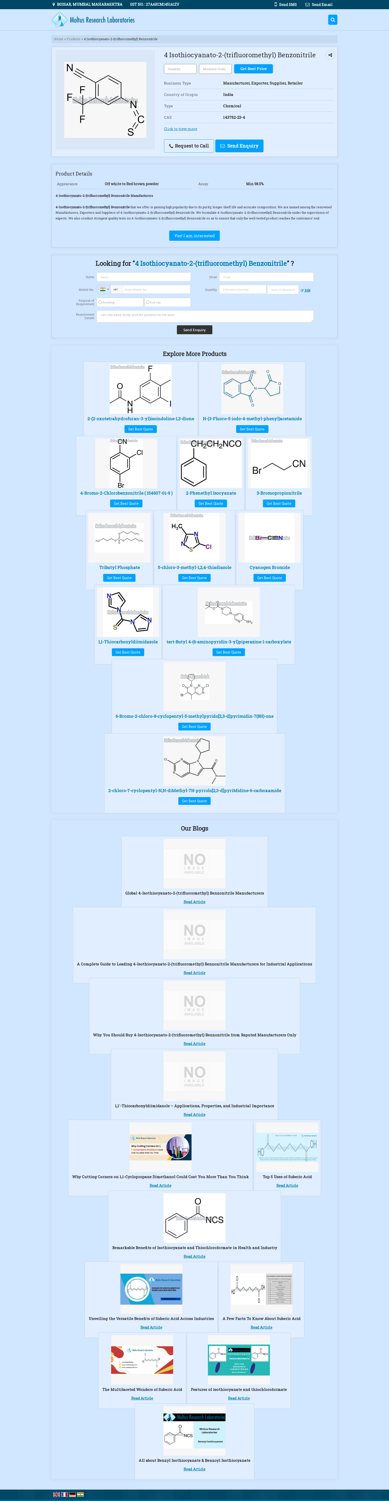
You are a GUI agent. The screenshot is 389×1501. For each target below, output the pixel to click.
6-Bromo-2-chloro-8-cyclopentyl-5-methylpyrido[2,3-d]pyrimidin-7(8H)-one (194, 716)
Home (58, 39)
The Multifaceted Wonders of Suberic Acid (142, 1389)
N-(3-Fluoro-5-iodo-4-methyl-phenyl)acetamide (252, 418)
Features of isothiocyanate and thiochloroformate (239, 1389)
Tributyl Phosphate (119, 567)
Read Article (194, 902)
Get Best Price (253, 68)
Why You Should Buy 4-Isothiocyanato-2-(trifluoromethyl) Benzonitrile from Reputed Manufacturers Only (194, 1034)
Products (73, 39)
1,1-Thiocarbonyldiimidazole (128, 642)
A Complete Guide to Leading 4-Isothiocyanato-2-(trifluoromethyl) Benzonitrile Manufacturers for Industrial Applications (194, 963)
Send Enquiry (239, 146)
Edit (305, 290)
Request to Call (189, 146)
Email (213, 277)
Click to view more (180, 128)
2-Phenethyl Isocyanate (211, 493)
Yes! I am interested (194, 236)
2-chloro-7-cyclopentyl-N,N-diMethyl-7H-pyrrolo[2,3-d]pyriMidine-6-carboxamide (194, 790)
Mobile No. (86, 290)
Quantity (211, 290)
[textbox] (215, 69)
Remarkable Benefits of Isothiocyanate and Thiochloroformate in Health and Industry (194, 1247)
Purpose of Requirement (85, 302)
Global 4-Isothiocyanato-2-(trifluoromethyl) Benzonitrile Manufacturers (194, 893)
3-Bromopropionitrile (279, 493)
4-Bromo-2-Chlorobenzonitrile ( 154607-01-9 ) (126, 493)
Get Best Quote (140, 429)
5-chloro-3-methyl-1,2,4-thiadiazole (194, 567)
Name (90, 277)
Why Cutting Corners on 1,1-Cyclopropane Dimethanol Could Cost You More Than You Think (160, 1176)
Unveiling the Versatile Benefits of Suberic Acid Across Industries (151, 1318)
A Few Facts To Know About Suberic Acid (261, 1318)
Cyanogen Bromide (270, 567)
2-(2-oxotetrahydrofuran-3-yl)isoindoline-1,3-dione (140, 418)
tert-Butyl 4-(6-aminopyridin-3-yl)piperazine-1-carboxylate (228, 642)
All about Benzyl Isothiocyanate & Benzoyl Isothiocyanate (194, 1460)
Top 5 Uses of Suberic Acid (287, 1176)
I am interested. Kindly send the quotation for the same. (205, 316)
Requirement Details (85, 316)
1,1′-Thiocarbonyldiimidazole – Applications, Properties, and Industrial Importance (194, 1105)
